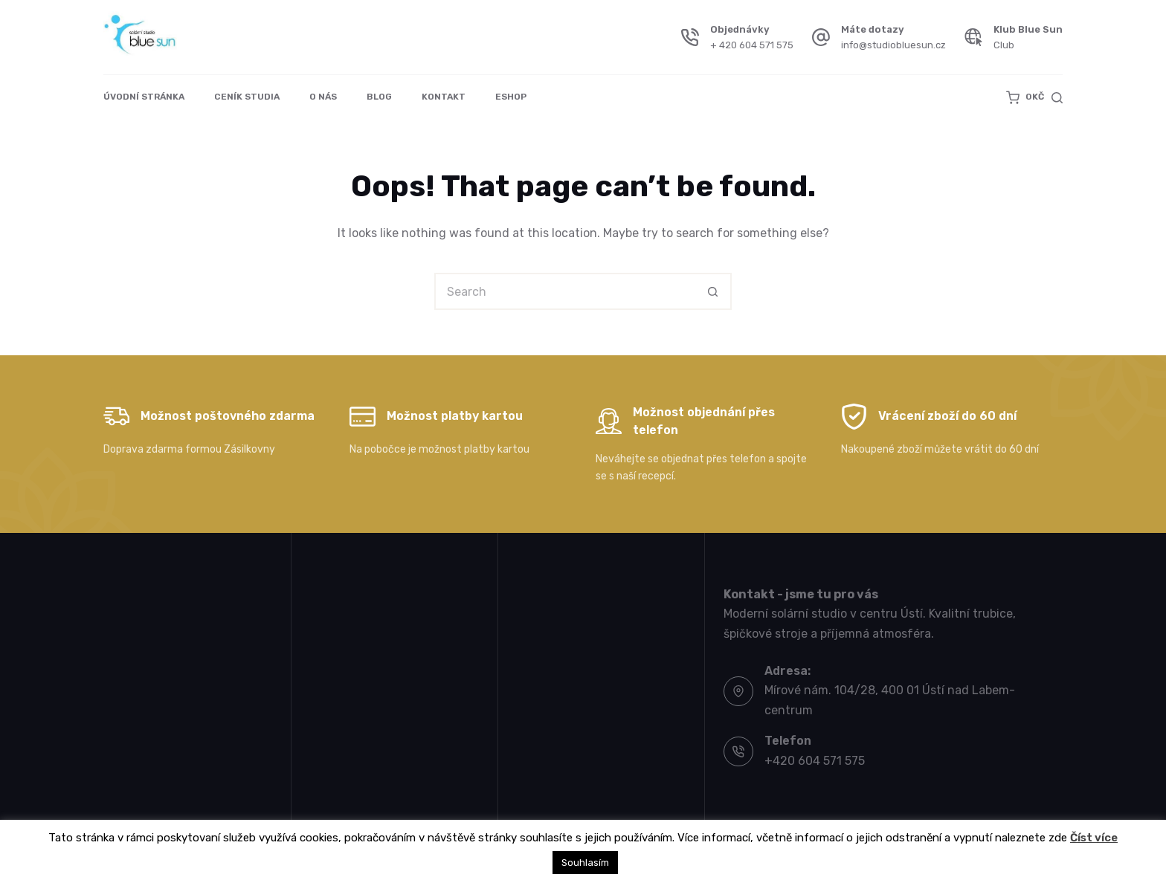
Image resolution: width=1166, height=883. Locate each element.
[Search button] (713, 291)
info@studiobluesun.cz (893, 45)
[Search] (1057, 97)
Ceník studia (247, 96)
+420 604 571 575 (814, 761)
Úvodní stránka (143, 96)
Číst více (1094, 837)
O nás (323, 96)
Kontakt (444, 96)
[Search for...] (564, 291)
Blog (379, 96)
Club (1003, 45)
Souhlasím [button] (585, 862)
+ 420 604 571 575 (751, 45)
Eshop (510, 96)
